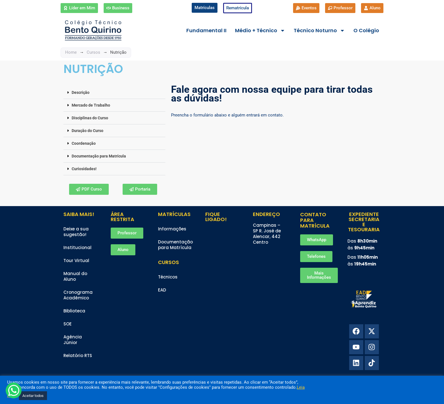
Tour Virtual (76, 260)
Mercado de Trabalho (91, 105)
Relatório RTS (77, 355)
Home (71, 52)
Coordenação (84, 143)
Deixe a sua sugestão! (76, 231)
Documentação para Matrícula (99, 156)
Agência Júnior (72, 339)
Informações (172, 229)
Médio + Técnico (260, 30)
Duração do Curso (87, 130)
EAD (162, 290)
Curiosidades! (84, 169)
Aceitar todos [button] (33, 396)
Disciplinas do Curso (90, 118)
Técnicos (168, 277)
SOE (67, 324)
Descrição (80, 92)
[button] (114, 92)
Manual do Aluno (75, 276)
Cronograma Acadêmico (78, 295)
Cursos (93, 52)
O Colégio (366, 30)
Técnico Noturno (319, 30)
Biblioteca (74, 311)
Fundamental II (206, 30)
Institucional (77, 247)
